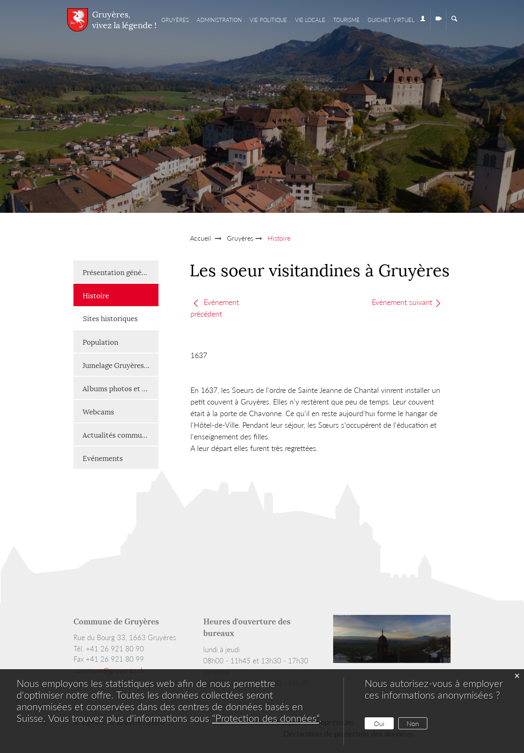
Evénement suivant (407, 302)
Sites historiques (110, 317)
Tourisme (346, 20)
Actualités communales (120, 434)
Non (413, 723)
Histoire (117, 294)
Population (100, 341)
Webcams (98, 411)
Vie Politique (268, 20)
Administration (219, 20)
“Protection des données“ (265, 718)
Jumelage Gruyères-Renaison (120, 364)
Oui (379, 723)
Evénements (103, 457)
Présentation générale (118, 271)
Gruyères (175, 20)
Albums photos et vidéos (120, 388)
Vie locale (310, 20)
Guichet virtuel (391, 20)
